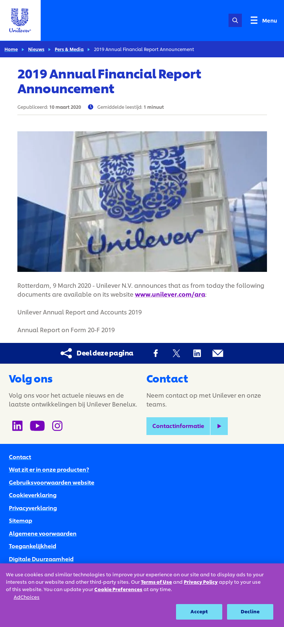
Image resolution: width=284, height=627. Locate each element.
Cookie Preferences (118, 589)
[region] (142, 595)
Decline (250, 611)
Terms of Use (156, 582)
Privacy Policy (201, 582)
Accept (199, 611)
